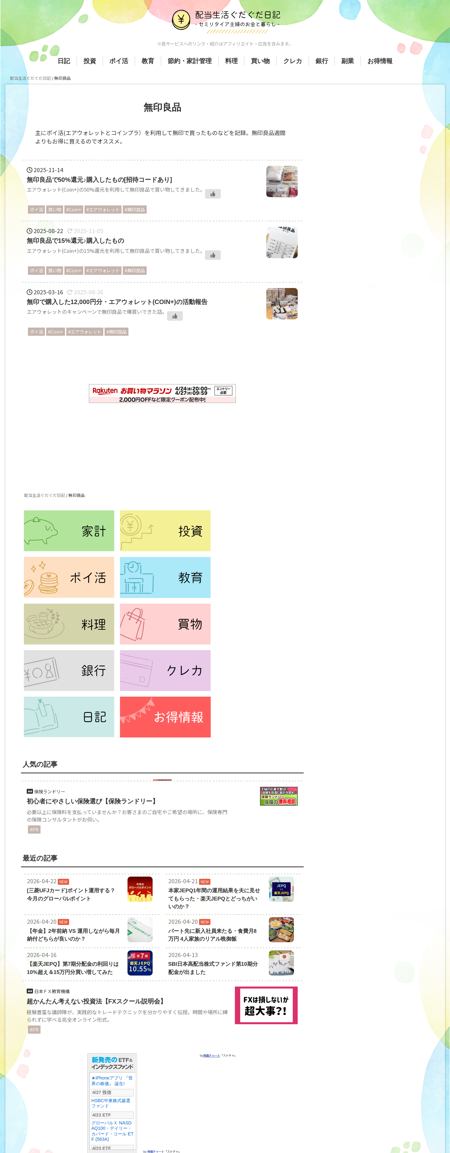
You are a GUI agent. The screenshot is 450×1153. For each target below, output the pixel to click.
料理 (231, 60)
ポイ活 (118, 60)
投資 (90, 60)
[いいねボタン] (213, 194)
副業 (347, 60)
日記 (63, 60)
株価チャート (155, 1101)
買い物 (260, 60)
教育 (148, 60)
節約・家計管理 (190, 60)
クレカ (292, 60)
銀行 (322, 60)
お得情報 (380, 60)
